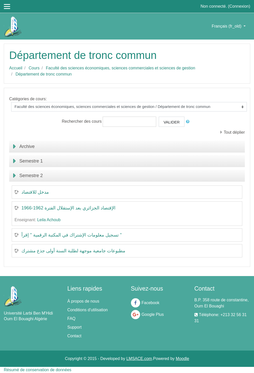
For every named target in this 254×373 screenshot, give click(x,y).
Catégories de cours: (28, 99)
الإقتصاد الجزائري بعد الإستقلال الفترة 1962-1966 (68, 207)
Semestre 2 (31, 175)
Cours (34, 68)
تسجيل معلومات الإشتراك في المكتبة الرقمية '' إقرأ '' (71, 235)
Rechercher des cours (82, 121)
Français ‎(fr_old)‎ (227, 26)
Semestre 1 (31, 161)
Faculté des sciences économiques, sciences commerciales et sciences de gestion (120, 68)
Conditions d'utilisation (87, 310)
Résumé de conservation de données (37, 370)
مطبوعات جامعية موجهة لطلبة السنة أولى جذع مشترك (73, 250)
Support (74, 327)
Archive (27, 146)
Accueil (15, 68)
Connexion (239, 6)
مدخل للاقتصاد (35, 192)
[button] (188, 122)
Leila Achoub (49, 220)
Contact (74, 336)
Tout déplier (234, 132)
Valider (172, 122)
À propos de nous (83, 301)
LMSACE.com (139, 358)
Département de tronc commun (44, 74)
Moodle (182, 358)
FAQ (71, 318)
